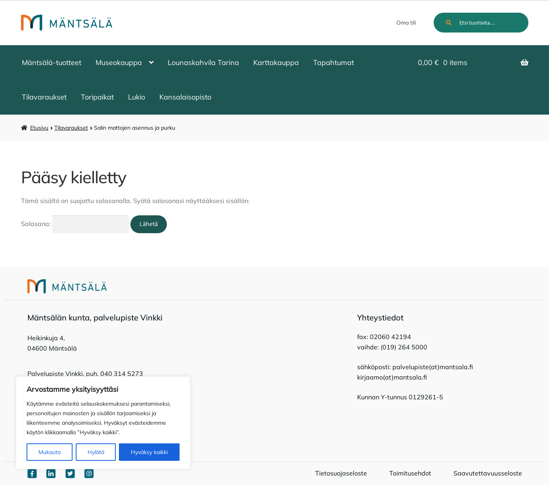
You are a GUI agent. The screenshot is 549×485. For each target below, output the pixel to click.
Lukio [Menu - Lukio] (136, 97)
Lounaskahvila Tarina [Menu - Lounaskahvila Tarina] (203, 62)
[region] (103, 422)
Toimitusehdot (410, 473)
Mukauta (49, 452)
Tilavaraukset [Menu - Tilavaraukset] (44, 97)
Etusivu (39, 127)
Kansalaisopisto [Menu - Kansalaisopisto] (185, 97)
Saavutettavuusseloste (487, 473)
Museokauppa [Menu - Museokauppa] (119, 62)
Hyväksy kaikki (149, 452)
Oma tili (406, 22)
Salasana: (75, 224)
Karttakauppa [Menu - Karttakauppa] (276, 62)
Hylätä (96, 452)
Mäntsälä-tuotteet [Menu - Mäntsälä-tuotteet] (51, 62)
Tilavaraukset (71, 127)
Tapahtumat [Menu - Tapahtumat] (333, 62)
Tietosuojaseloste (341, 473)
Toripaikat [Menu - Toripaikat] (97, 97)
